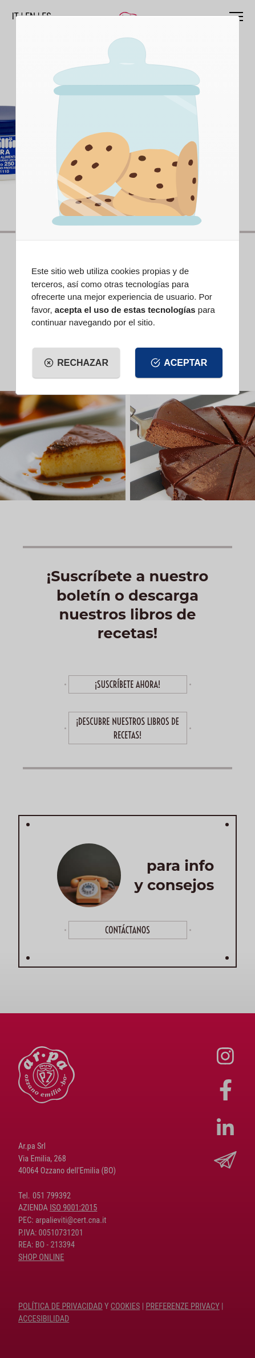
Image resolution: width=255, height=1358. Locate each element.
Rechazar (76, 363)
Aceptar (179, 363)
